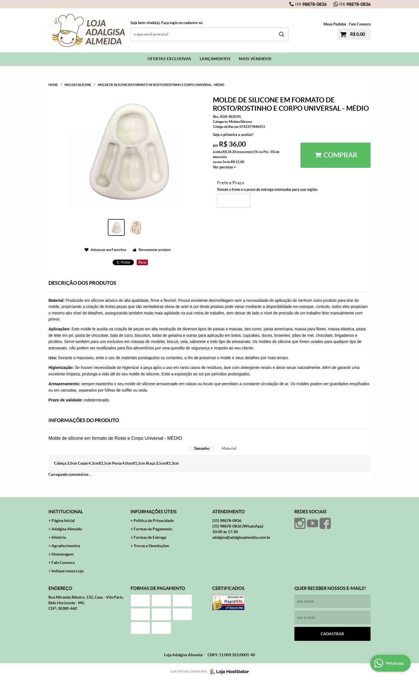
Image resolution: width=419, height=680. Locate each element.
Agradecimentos (66, 545)
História (59, 537)
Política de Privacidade (154, 520)
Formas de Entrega (150, 537)
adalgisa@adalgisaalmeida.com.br (241, 537)
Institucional (65, 511)
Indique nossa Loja (67, 571)
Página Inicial (63, 520)
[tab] (201, 448)
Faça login (169, 23)
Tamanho (202, 448)
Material (229, 448)
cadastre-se (192, 23)
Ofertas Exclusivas (169, 59)
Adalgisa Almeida (67, 529)
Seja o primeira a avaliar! (233, 135)
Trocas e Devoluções (151, 545)
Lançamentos (215, 59)
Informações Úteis (154, 511)
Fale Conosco (360, 24)
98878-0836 (311, 4)
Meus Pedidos (334, 24)
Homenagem (63, 554)
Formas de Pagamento (153, 529)
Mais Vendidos (255, 59)
